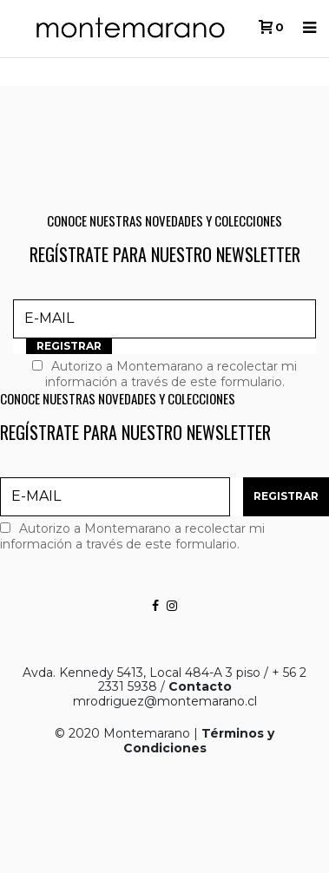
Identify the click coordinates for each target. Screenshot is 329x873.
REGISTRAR (69, 345)
